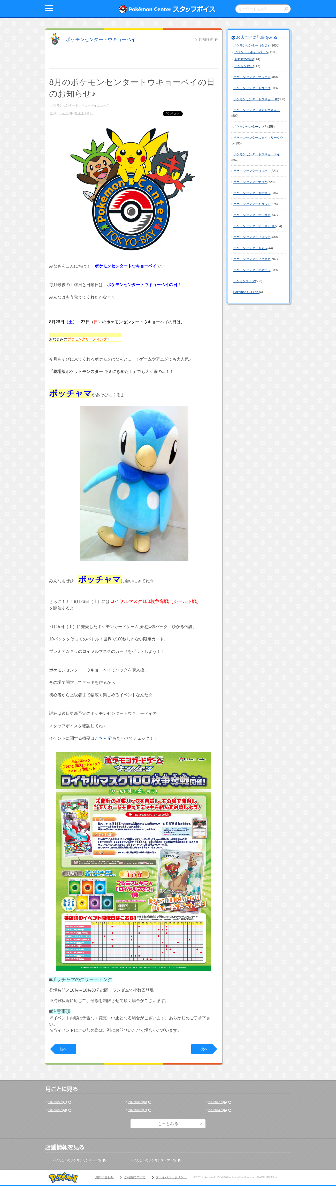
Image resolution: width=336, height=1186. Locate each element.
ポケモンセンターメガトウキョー (256, 110)
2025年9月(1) (57, 1102)
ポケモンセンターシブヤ (250, 126)
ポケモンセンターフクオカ (252, 259)
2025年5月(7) (137, 1110)
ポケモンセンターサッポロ (252, 77)
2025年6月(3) (57, 1110)
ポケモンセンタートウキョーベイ (101, 39)
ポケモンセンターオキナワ (252, 270)
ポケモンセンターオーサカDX (254, 226)
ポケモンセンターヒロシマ (252, 237)
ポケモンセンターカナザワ (252, 193)
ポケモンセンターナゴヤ (250, 182)
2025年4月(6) (217, 1110)
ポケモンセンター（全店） (252, 45)
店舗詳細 (206, 39)
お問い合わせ (104, 1177)
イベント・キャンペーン (251, 52)
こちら (101, 738)
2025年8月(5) (137, 1102)
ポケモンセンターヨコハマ (252, 171)
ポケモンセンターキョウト (252, 204)
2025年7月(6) (217, 1102)
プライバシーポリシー (171, 1177)
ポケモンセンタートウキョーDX (255, 99)
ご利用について (135, 1177)
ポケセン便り (243, 66)
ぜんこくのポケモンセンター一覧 (78, 1160)
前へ (63, 1049)
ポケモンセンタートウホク (252, 88)
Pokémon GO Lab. (246, 292)
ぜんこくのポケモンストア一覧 (154, 1160)
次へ (204, 1049)
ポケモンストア (244, 281)
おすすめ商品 (243, 59)
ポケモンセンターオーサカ (252, 215)
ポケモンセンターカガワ (250, 248)
